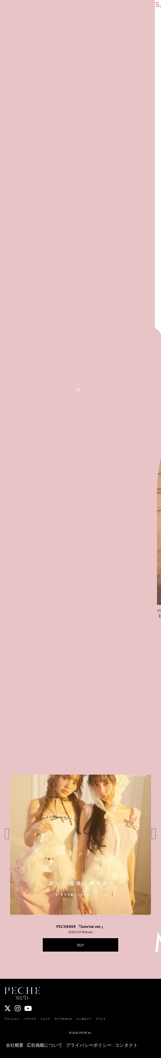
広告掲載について (45, 1045)
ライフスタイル (63, 1018)
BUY (80, 944)
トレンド (45, 1018)
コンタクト (126, 1045)
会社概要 (14, 1045)
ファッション (11, 1018)
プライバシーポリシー (89, 1045)
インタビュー (83, 1018)
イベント (101, 1018)
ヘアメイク (29, 1018)
